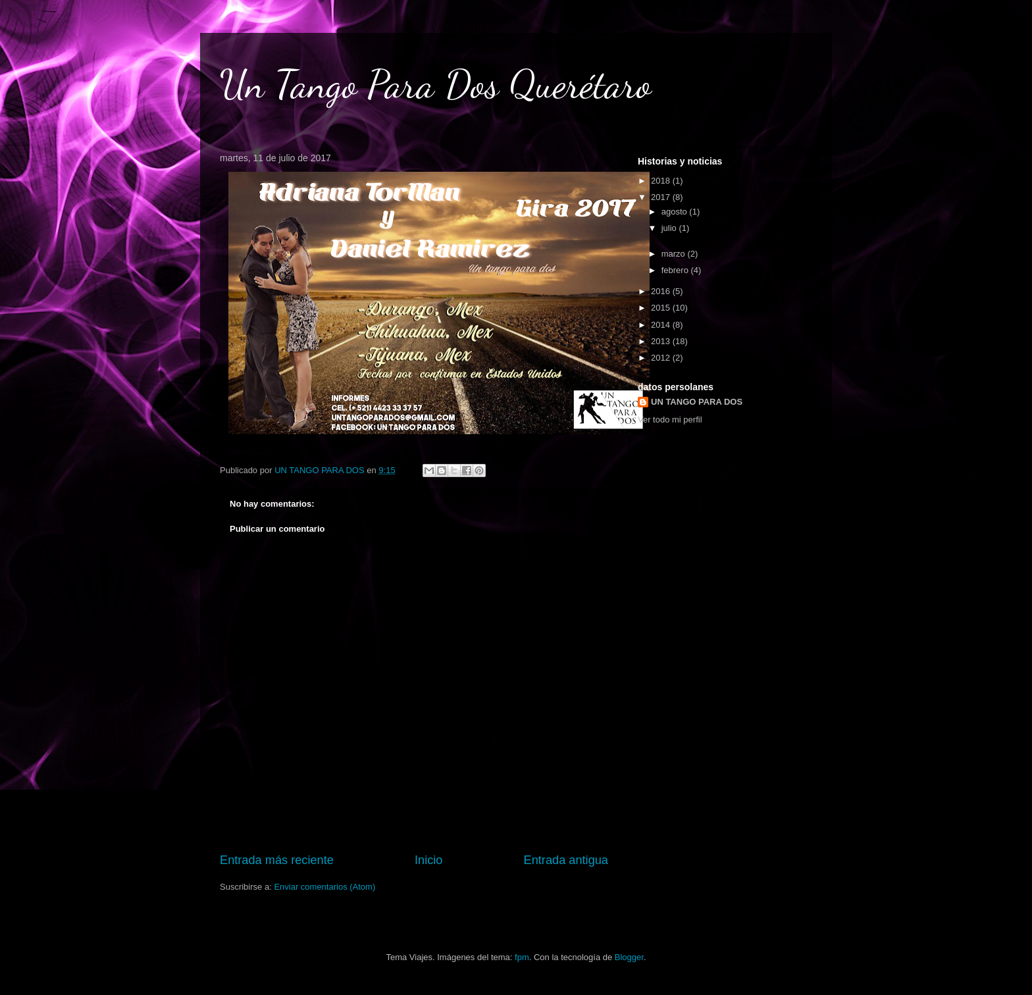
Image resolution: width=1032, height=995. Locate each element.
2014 (662, 325)
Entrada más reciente (277, 860)
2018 (662, 181)
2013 (662, 341)
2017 (662, 197)
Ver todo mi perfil (670, 419)
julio (670, 228)
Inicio (428, 860)
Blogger (629, 957)
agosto (675, 212)
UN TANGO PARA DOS (696, 402)
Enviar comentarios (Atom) (324, 887)
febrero (676, 270)
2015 (662, 308)
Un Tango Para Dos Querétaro (435, 84)
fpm (522, 957)
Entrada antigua (566, 860)
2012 (662, 358)
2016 (662, 291)
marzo (674, 254)
